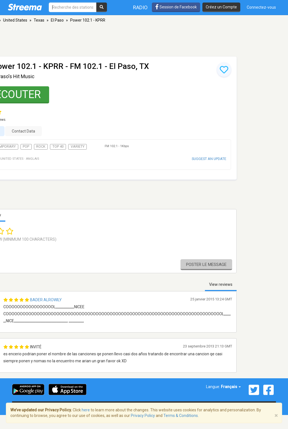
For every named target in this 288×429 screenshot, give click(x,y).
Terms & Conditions (180, 415)
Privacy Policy (143, 415)
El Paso (57, 20)
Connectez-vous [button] (261, 7)
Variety (77, 147)
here (86, 410)
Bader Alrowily (46, 300)
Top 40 (58, 147)
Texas (39, 20)
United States (15, 20)
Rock (40, 147)
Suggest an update (209, 159)
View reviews (220, 284)
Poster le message (206, 264)
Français (231, 386)
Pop (26, 147)
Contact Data (23, 131)
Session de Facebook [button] (176, 7)
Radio (140, 7)
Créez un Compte (221, 7)
